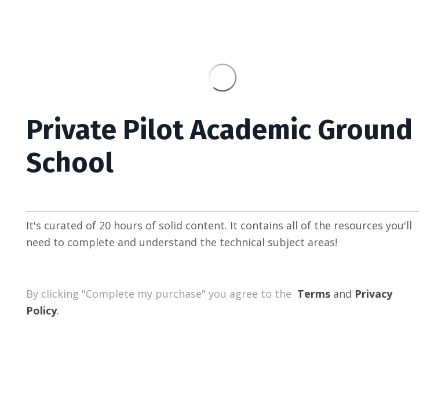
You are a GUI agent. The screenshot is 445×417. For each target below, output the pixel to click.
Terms (313, 294)
